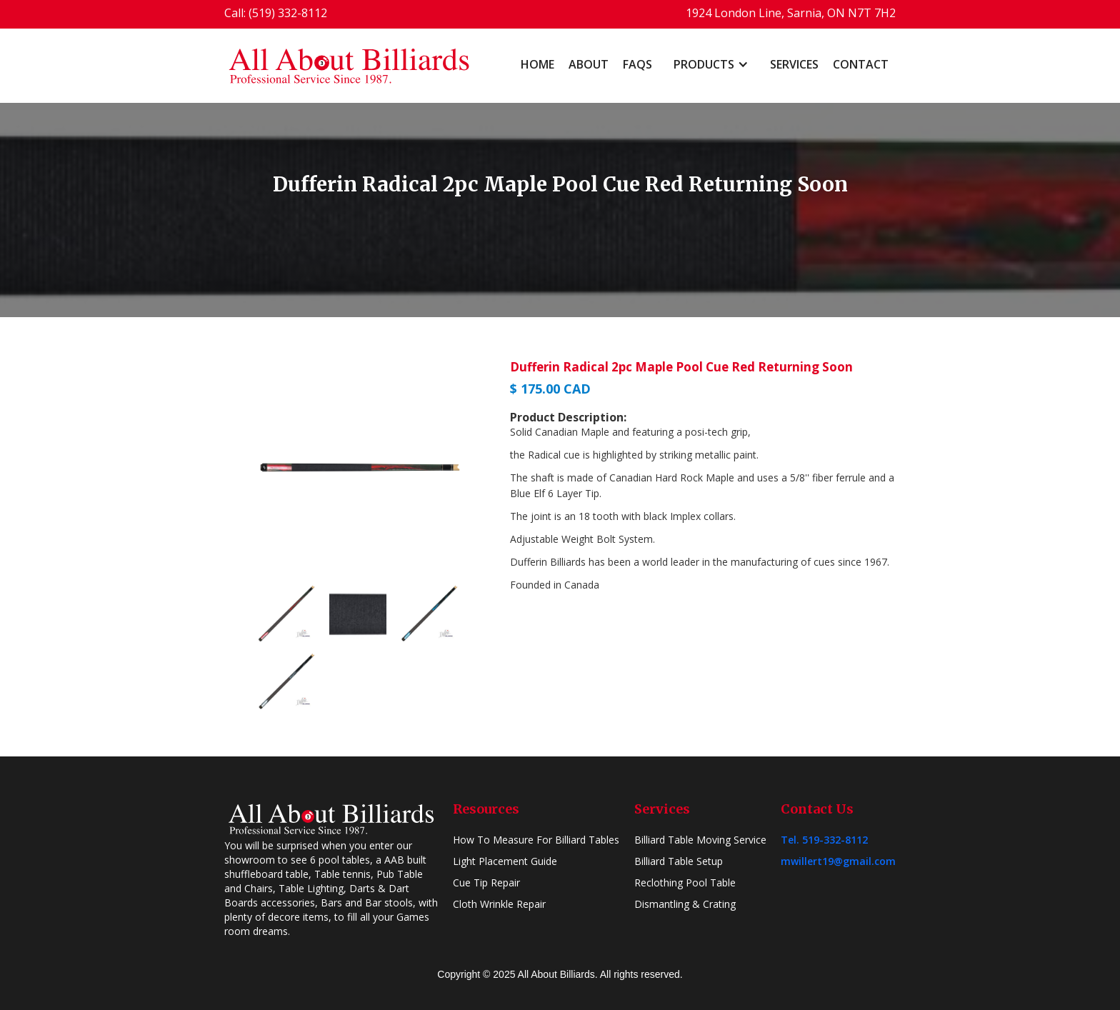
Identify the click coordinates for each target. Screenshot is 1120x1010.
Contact (861, 64)
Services (794, 64)
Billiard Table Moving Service (700, 839)
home (537, 64)
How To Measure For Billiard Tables (536, 839)
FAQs (637, 64)
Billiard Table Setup (678, 861)
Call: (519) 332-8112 (275, 13)
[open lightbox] (360, 467)
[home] (349, 66)
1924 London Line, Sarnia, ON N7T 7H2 (791, 13)
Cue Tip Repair (486, 882)
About (589, 64)
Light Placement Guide (505, 861)
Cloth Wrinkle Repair (499, 904)
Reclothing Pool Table (685, 882)
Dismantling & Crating (685, 904)
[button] (711, 64)
